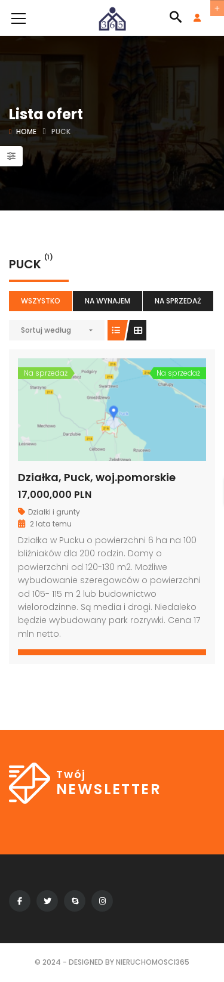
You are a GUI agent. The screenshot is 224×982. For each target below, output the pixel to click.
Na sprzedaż (178, 301)
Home (26, 131)
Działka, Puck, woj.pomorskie (97, 477)
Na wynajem (107, 301)
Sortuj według (46, 330)
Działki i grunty (54, 512)
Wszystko (40, 301)
